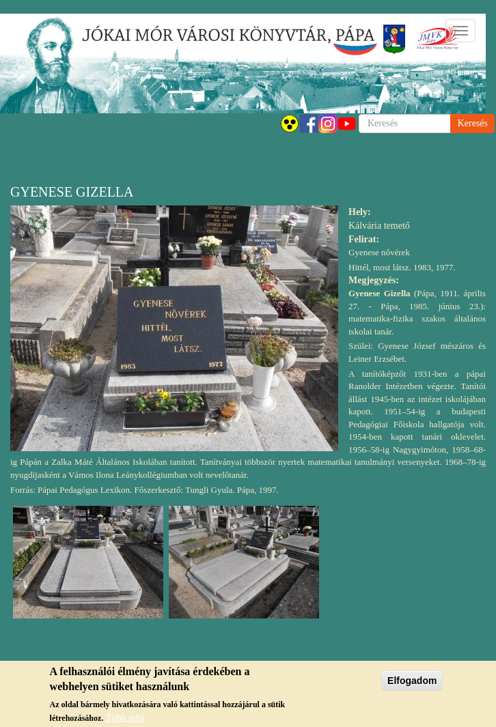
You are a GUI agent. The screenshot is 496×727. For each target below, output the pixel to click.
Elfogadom (412, 684)
